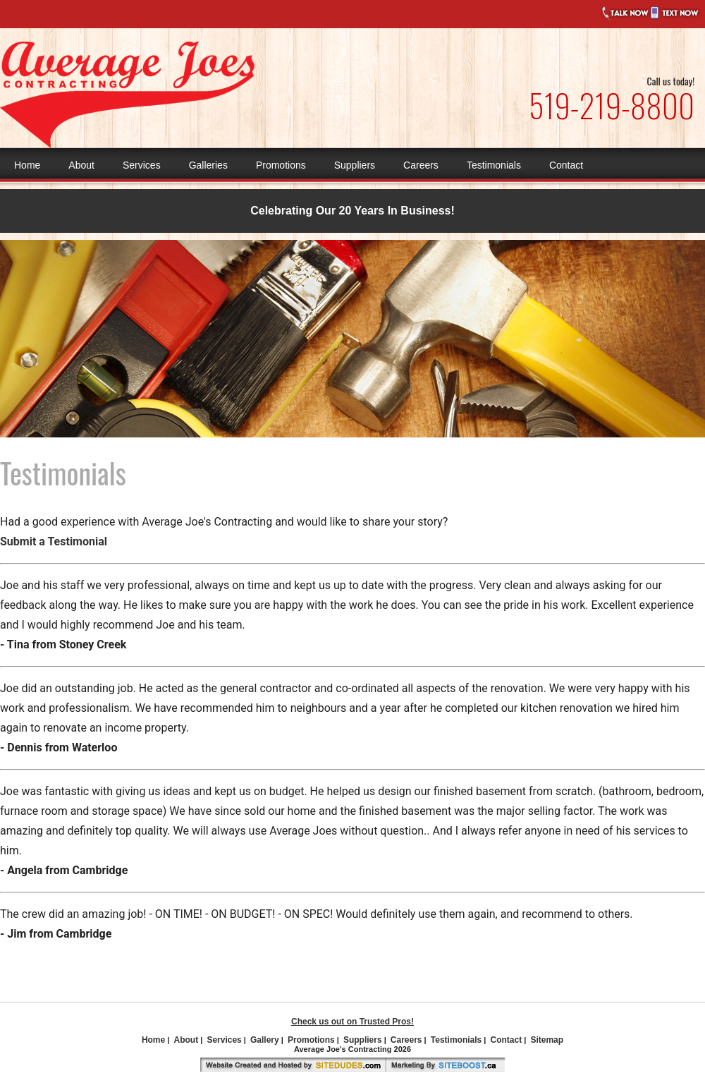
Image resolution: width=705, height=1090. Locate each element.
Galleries (208, 165)
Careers (421, 165)
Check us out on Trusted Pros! (352, 1022)
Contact (566, 165)
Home (27, 165)
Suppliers (354, 165)
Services (142, 165)
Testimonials (494, 165)
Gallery (264, 1040)
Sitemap (546, 1040)
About (81, 165)
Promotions (281, 165)
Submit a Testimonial (53, 541)
